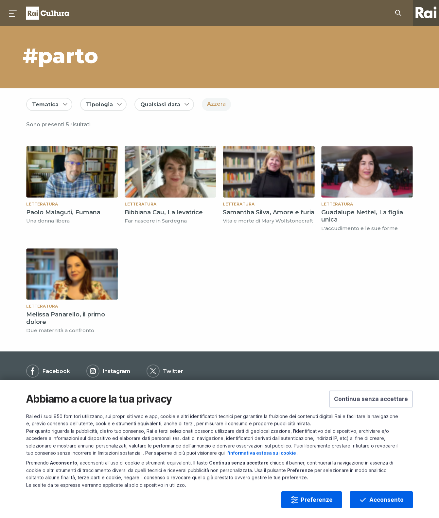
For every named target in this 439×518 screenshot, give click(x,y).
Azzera (216, 104)
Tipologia (99, 104)
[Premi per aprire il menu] (13, 13)
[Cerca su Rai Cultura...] (400, 13)
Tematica (45, 104)
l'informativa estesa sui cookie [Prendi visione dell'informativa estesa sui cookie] (261, 469)
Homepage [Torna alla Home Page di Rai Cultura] (47, 13)
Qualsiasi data (160, 104)
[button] (371, 415)
